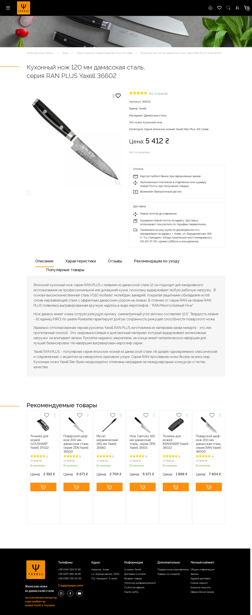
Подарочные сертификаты (173, 540)
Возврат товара (133, 549)
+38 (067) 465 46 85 (69, 545)
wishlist (210, 8)
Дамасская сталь (155, 115)
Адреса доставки (200, 549)
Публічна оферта (134, 558)
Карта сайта (131, 563)
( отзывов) (158, 93)
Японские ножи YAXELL (40, 53)
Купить (43, 487)
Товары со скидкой (168, 545)
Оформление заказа (202, 563)
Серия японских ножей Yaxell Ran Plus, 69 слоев (104, 53)
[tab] (44, 262)
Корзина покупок (200, 558)
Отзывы (115, 261)
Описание (44, 261)
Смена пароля (199, 554)
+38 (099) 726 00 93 (69, 549)
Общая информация (202, 540)
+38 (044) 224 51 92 (69, 540)
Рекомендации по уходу (157, 261)
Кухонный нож (152, 122)
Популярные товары (65, 270)
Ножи (65, 53)
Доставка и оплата (135, 545)
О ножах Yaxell (132, 540)
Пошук (228, 8)
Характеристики (80, 261)
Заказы (194, 545)
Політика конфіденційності (140, 554)
